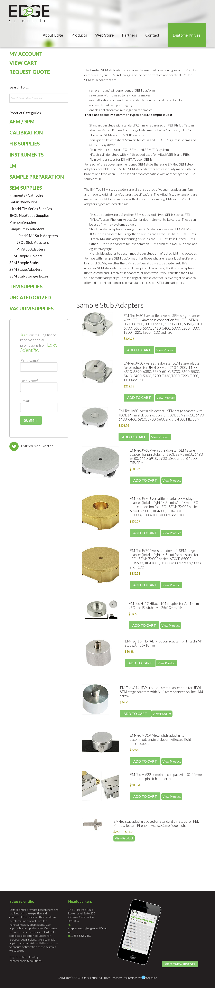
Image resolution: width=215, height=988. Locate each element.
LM (12, 166)
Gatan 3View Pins (23, 202)
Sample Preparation (36, 177)
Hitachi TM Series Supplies (30, 208)
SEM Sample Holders (26, 256)
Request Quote (29, 72)
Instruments (26, 155)
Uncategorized (30, 297)
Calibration (26, 132)
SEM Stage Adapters (25, 269)
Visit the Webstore (180, 964)
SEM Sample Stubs (24, 262)
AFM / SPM (22, 121)
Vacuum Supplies (31, 308)
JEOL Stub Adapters (33, 242)
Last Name (29, 380)
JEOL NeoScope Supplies (29, 215)
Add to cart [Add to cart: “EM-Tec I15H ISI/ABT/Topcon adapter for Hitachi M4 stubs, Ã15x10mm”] (140, 663)
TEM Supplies (26, 286)
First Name (29, 360)
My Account (26, 54)
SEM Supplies (25, 188)
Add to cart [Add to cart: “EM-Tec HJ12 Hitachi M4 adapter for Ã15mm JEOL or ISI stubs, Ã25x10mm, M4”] (144, 625)
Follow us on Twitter (37, 446)
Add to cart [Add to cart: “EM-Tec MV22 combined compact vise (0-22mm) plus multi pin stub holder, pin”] (145, 796)
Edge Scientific (29, 13)
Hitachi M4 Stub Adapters (37, 235)
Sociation (151, 977)
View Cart (23, 63)
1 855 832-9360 (81, 935)
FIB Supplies (24, 144)
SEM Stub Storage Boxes (28, 276)
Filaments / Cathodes (26, 195)
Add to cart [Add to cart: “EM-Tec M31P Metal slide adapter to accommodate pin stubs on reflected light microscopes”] (145, 761)
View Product (165, 350)
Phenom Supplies (23, 222)
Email (25, 401)
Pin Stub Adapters (31, 249)
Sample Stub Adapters (109, 305)
